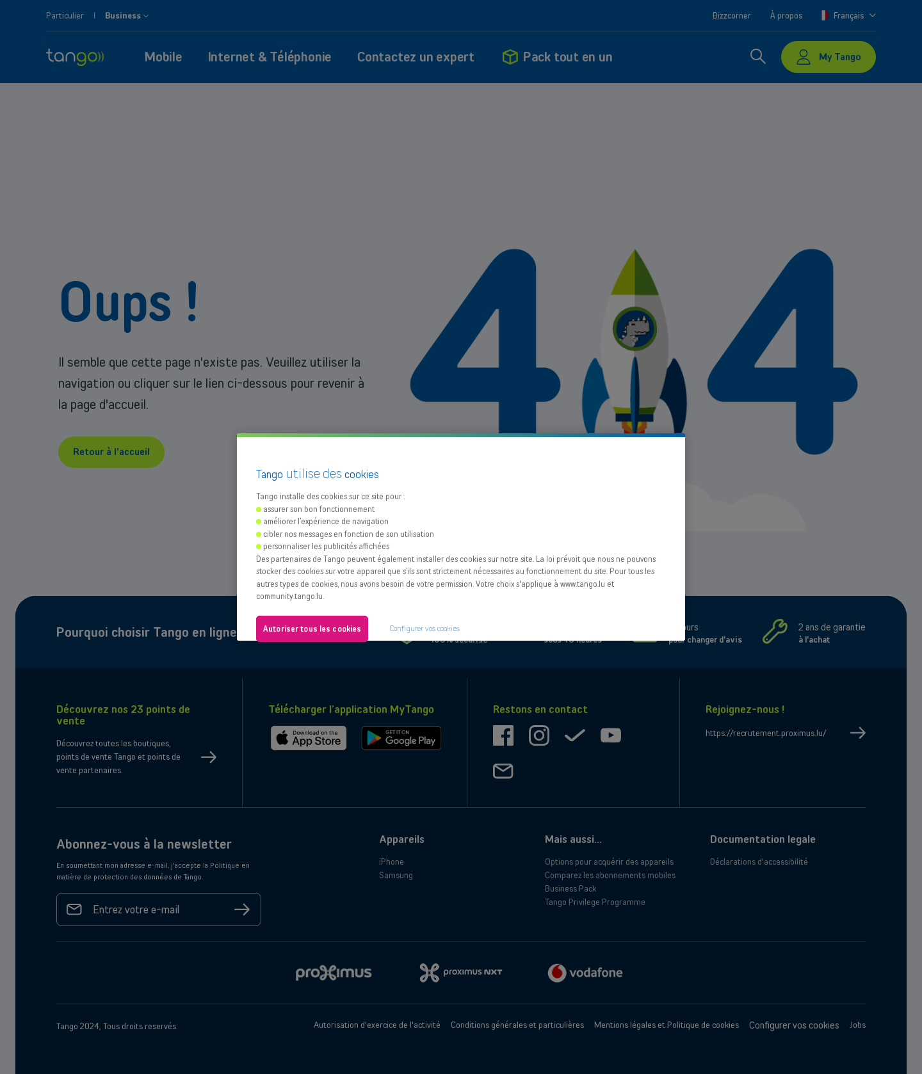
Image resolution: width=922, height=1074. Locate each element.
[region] (461, 537)
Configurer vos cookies (424, 628)
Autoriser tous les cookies (312, 628)
